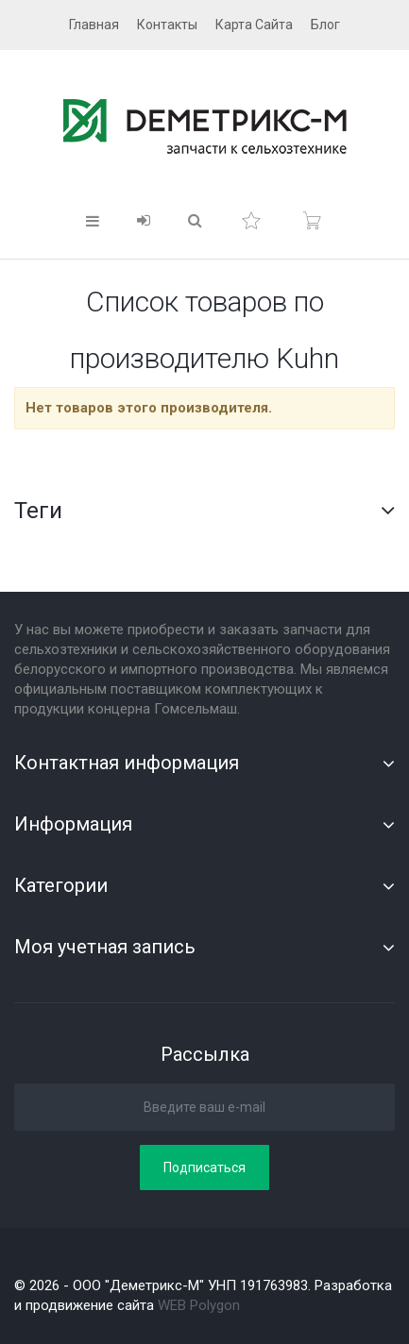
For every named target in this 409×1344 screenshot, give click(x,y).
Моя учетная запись (105, 946)
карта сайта (254, 24)
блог (325, 24)
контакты (167, 24)
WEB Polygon (199, 1305)
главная (94, 24)
